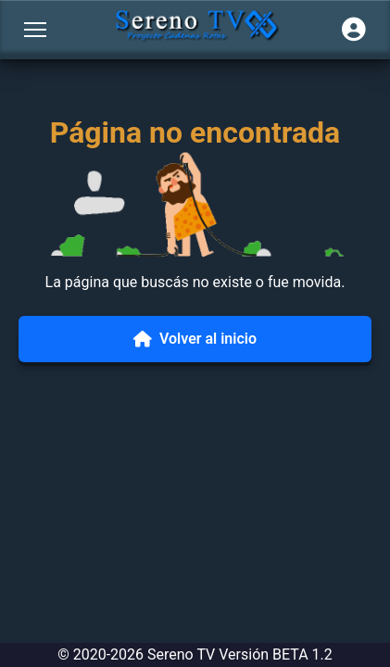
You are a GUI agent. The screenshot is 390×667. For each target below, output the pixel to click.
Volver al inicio (195, 338)
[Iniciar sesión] (353, 29)
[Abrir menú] (35, 30)
